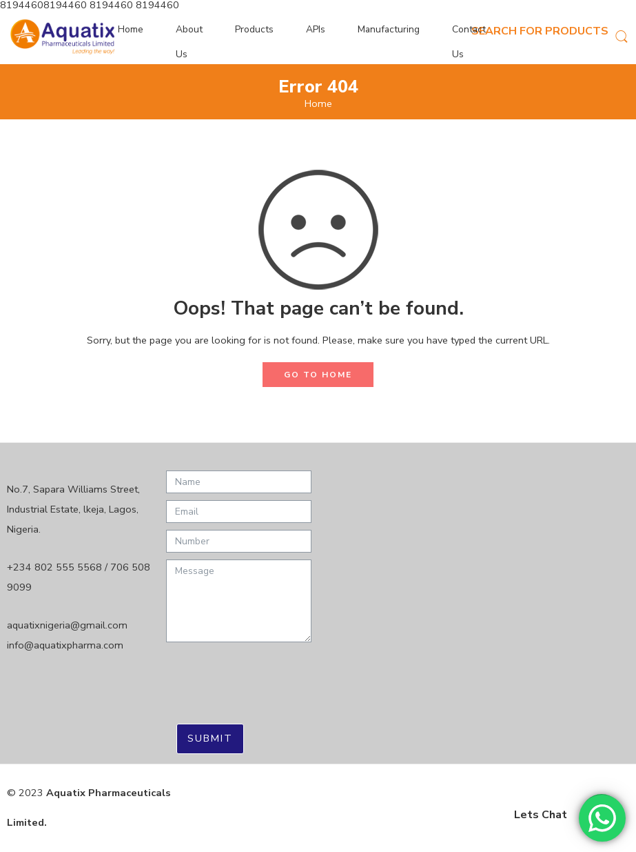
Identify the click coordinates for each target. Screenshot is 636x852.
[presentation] (271, 676)
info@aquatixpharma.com (65, 645)
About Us (189, 42)
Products (254, 29)
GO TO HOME (318, 374)
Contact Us (469, 42)
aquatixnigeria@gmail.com (67, 625)
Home (130, 29)
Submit (210, 738)
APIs (315, 29)
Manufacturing (389, 29)
